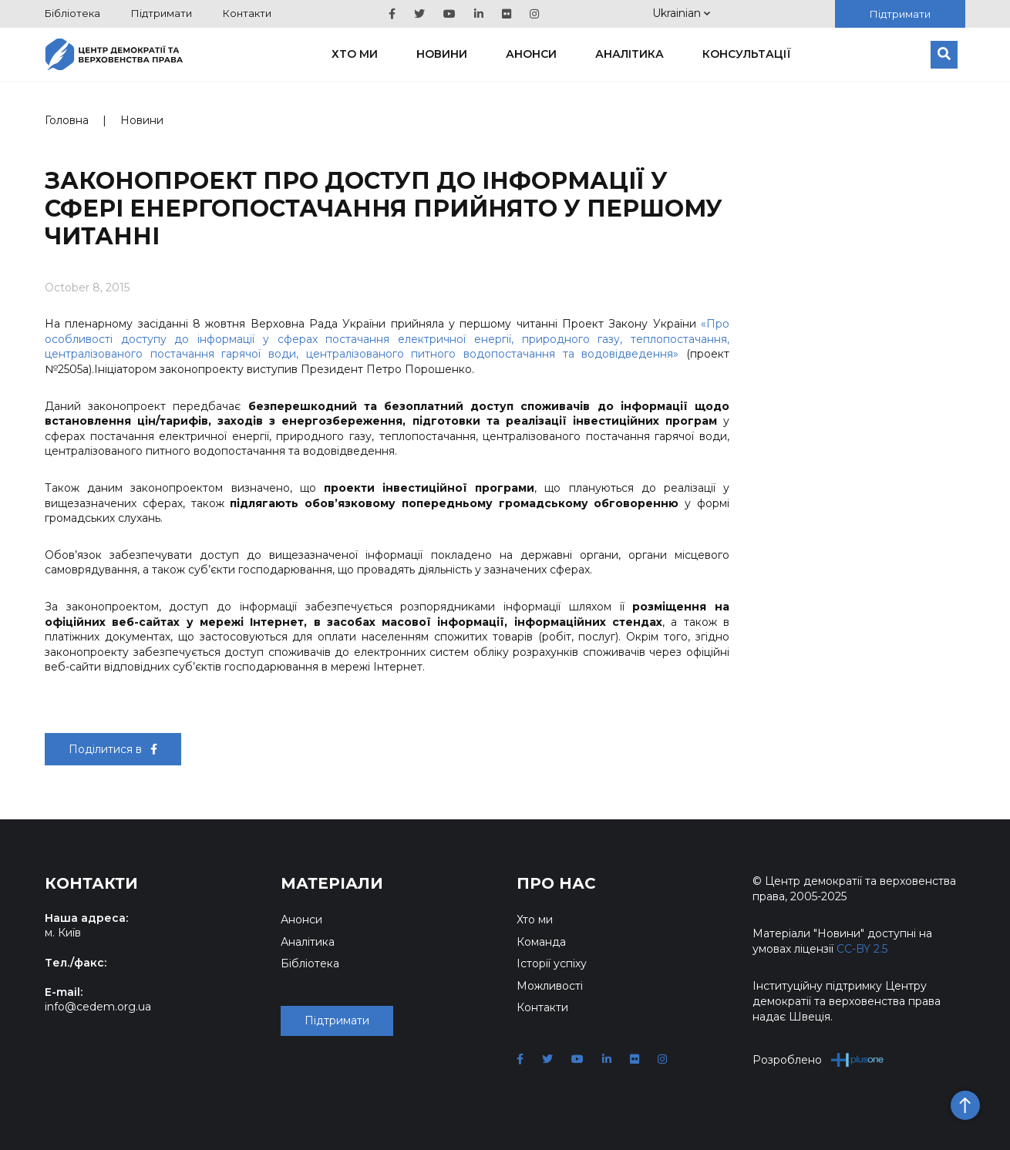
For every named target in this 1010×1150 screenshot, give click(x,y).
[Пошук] (944, 55)
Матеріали (332, 883)
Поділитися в (113, 749)
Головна (67, 120)
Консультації (746, 54)
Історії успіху (552, 963)
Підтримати (161, 13)
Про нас (556, 883)
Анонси (531, 54)
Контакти (247, 13)
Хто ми (355, 54)
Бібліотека (72, 13)
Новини (441, 54)
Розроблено (818, 1059)
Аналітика (629, 54)
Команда (541, 942)
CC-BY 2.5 (862, 949)
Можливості (550, 986)
